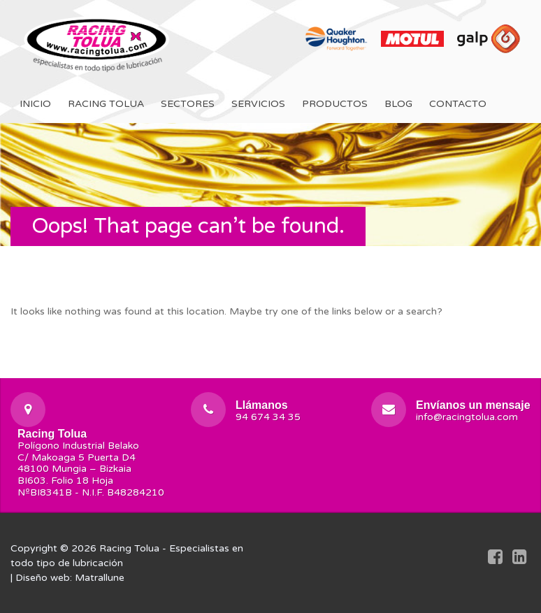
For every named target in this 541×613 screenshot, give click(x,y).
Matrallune (99, 578)
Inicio (35, 104)
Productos (335, 104)
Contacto (457, 104)
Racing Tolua (106, 104)
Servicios (258, 104)
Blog (398, 104)
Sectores (188, 104)
